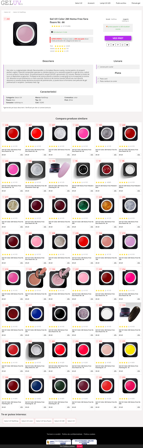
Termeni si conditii (54, 434)
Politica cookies (89, 434)
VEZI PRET (118, 38)
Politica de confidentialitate (72, 434)
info (21, 154)
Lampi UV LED (105, 3)
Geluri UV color (27, 421)
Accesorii (91, 3)
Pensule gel (136, 3)
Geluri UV (78, 3)
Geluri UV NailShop (19, 12)
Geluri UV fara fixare (43, 421)
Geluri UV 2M (59, 421)
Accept (79, 446)
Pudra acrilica (121, 3)
